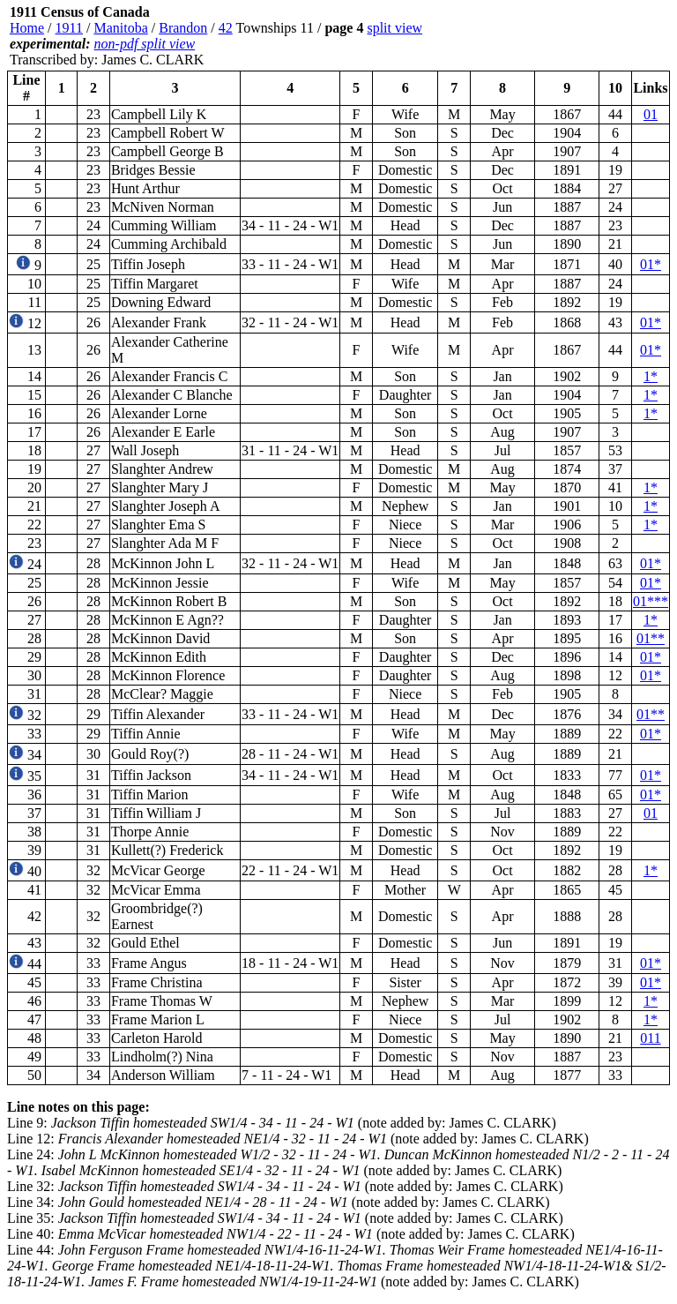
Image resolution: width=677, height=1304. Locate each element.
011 (650, 1037)
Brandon (183, 27)
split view (394, 27)
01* (650, 264)
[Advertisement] (564, 36)
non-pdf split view (145, 43)
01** (650, 638)
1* (651, 376)
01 (651, 114)
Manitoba (120, 27)
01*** (650, 601)
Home (27, 27)
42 (226, 27)
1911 (69, 27)
